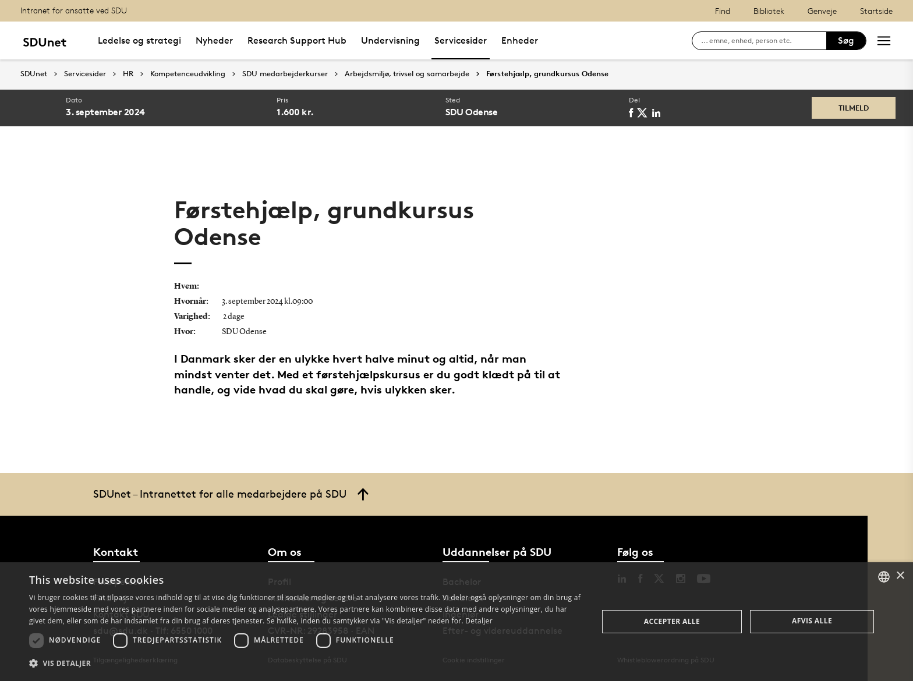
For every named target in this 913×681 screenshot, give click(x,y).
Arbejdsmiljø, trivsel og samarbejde (407, 74)
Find (722, 11)
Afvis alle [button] (812, 621)
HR (128, 74)
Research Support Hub (296, 40)
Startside (876, 11)
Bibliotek (768, 11)
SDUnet (33, 73)
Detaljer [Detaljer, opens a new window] (479, 621)
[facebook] (633, 113)
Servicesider (460, 40)
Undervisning (390, 40)
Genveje (822, 11)
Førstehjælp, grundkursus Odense (547, 74)
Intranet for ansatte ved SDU (73, 10)
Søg (846, 40)
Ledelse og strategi (139, 40)
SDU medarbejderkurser (285, 74)
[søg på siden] (763, 40)
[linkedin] (658, 113)
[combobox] (884, 577)
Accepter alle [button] (672, 621)
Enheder (519, 40)
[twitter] (644, 113)
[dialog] (456, 621)
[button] (305, 663)
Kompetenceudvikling (187, 74)
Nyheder (214, 40)
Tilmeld (853, 107)
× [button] (900, 576)
